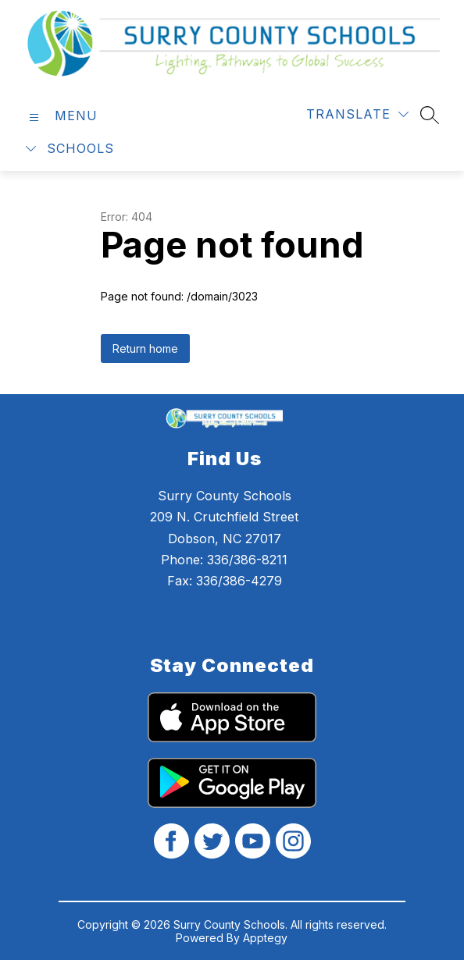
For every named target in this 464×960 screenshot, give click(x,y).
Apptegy (265, 937)
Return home (145, 348)
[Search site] (429, 114)
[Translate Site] (357, 114)
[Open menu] (61, 115)
